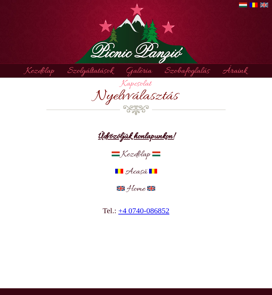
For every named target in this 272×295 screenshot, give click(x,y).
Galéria (139, 71)
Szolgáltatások (90, 71)
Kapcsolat (136, 84)
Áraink (234, 71)
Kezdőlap (40, 71)
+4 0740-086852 (144, 210)
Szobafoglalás (187, 71)
